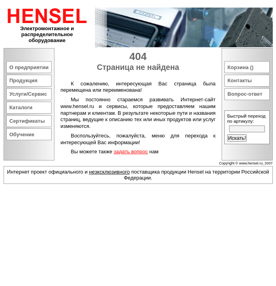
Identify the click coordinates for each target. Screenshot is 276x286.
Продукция (24, 80)
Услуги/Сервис (28, 94)
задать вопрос (131, 152)
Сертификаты (27, 121)
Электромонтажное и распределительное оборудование (47, 34)
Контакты (240, 80)
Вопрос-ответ (245, 94)
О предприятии (29, 67)
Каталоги (21, 107)
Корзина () (240, 67)
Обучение (22, 134)
